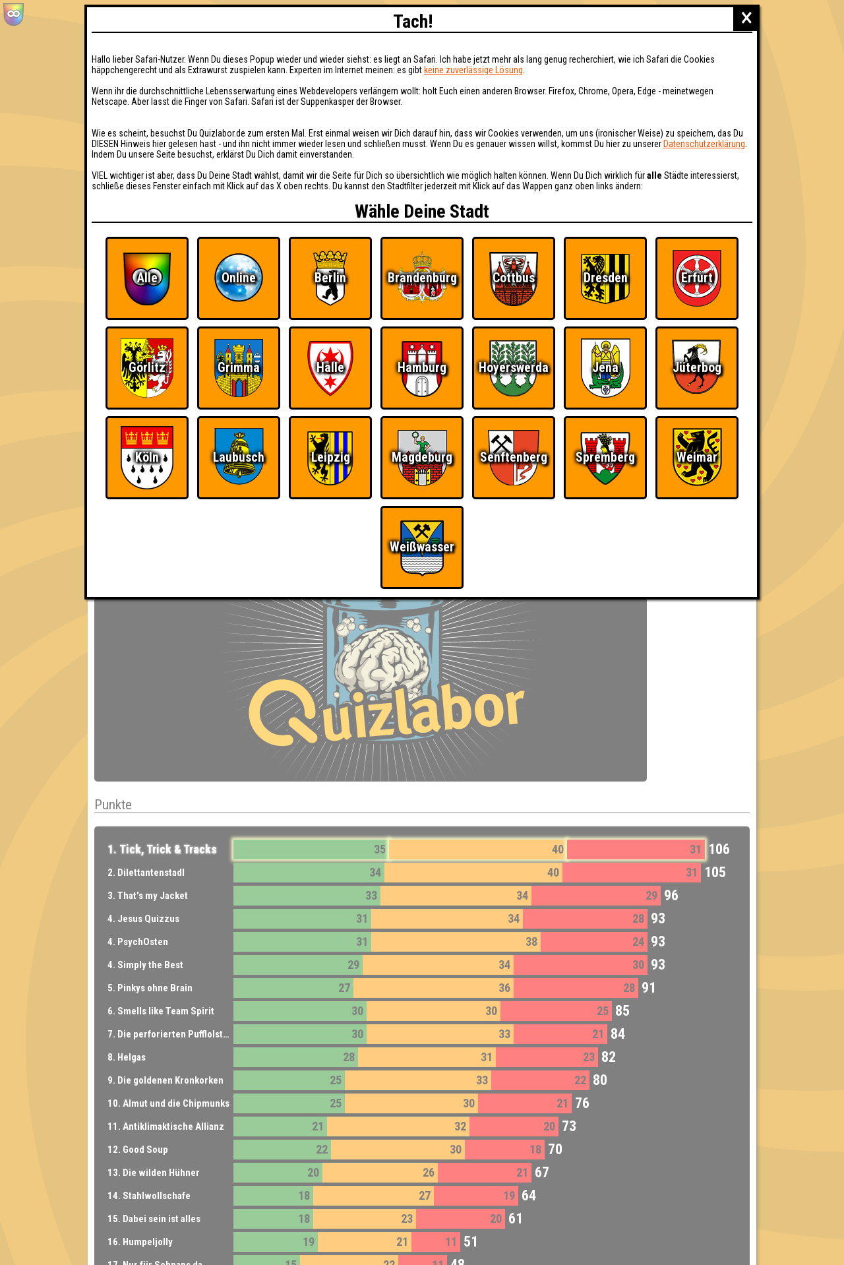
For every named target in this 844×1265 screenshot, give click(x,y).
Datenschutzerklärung (704, 144)
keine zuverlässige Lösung (473, 70)
